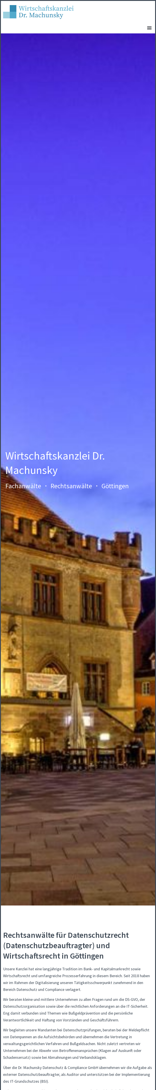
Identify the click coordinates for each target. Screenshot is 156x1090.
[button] (149, 27)
